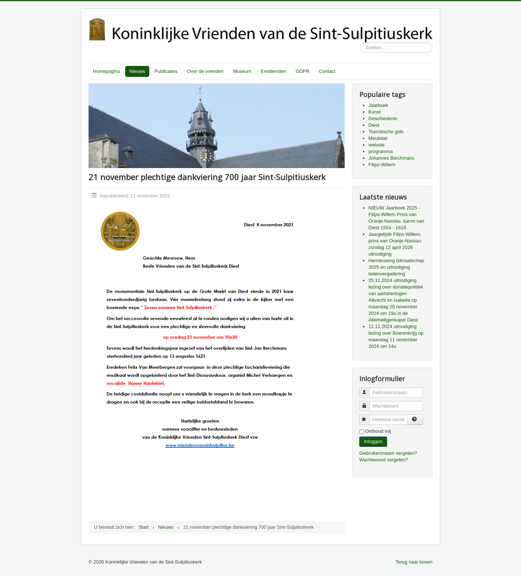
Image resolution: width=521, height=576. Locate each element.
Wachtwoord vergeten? (383, 459)
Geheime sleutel (367, 416)
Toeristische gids (386, 131)
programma (380, 151)
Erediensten (273, 71)
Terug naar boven (414, 562)
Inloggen (373, 441)
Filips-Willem (382, 164)
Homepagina (106, 71)
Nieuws (137, 71)
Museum (242, 71)
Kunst (374, 112)
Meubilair (378, 138)
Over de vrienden (205, 71)
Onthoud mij (378, 431)
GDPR (303, 71)
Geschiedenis (382, 118)
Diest (373, 125)
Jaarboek (378, 105)
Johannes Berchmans (391, 158)
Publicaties (165, 71)
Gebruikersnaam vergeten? (388, 453)
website (376, 145)
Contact (327, 71)
